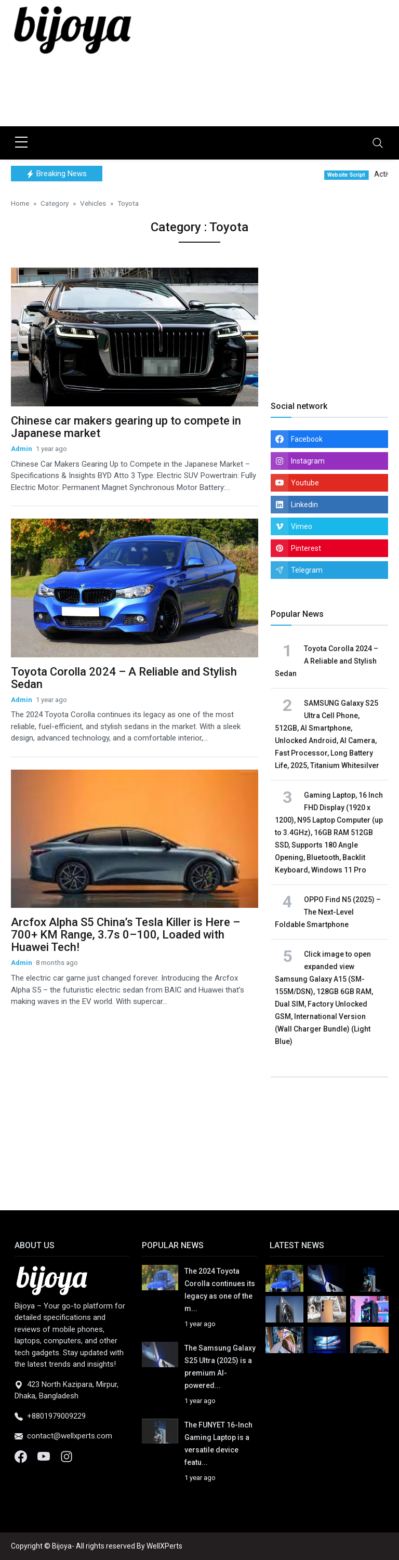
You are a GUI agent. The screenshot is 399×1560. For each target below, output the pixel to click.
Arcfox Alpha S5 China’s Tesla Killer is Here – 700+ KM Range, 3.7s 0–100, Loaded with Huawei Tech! (125, 935)
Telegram (307, 570)
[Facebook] (22, 1456)
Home (20, 203)
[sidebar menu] (21, 143)
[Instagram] (66, 1456)
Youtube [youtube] (305, 483)
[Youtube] (44, 1456)
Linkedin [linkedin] (304, 504)
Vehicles (93, 203)
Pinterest (306, 548)
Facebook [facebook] (307, 439)
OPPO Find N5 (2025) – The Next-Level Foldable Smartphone (328, 912)
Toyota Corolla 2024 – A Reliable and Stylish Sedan (124, 678)
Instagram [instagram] (308, 461)
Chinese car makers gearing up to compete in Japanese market (126, 427)
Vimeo (301, 526)
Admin (21, 449)
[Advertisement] (200, 91)
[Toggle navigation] (377, 143)
